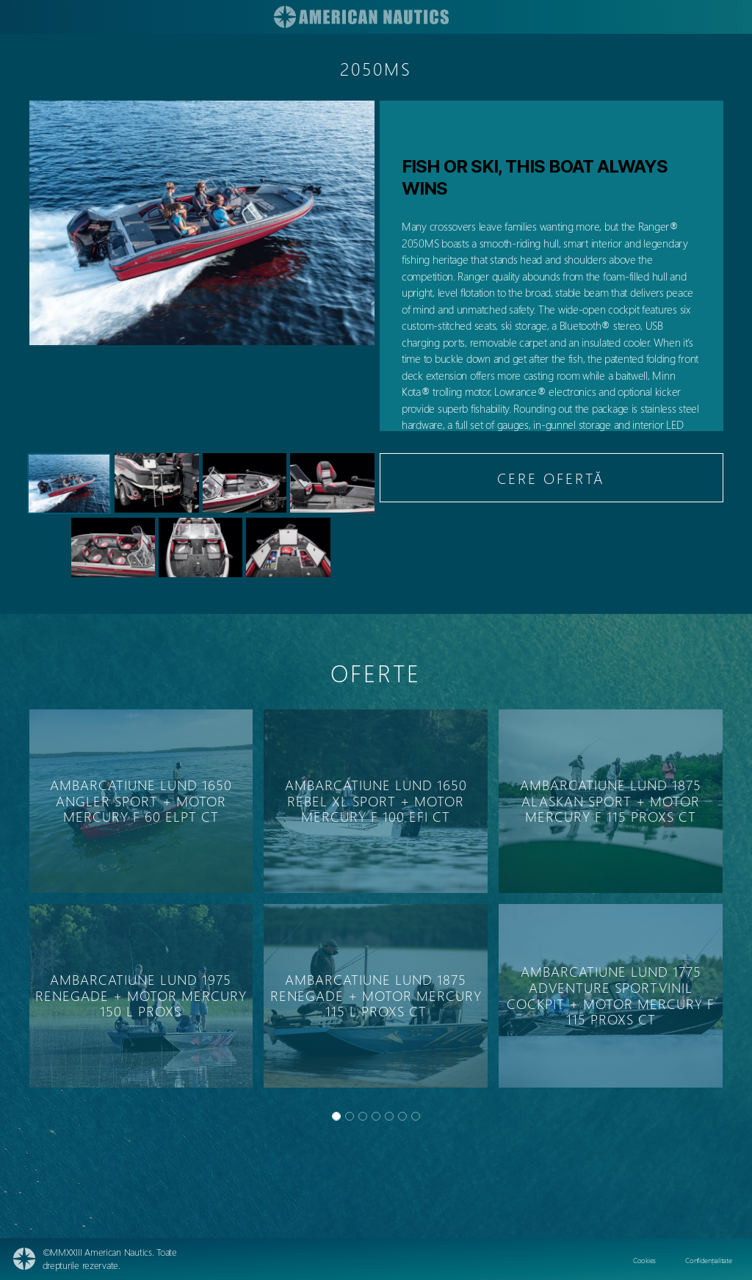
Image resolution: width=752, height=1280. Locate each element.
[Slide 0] (336, 1116)
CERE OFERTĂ (551, 478)
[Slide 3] (376, 1116)
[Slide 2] (362, 1116)
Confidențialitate (708, 1260)
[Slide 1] (349, 1116)
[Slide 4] (389, 1116)
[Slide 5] (402, 1116)
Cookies (644, 1260)
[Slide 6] (415, 1116)
